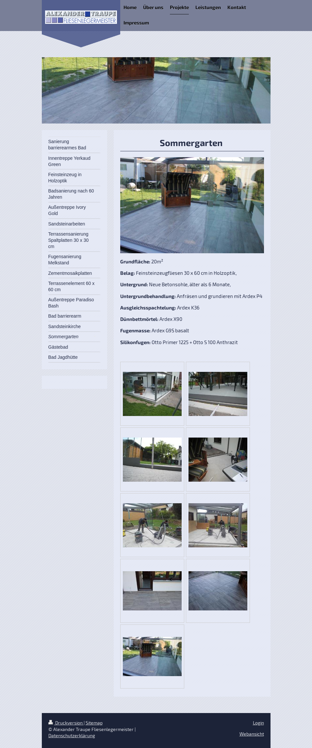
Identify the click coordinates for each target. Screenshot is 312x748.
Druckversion (66, 722)
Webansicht (251, 734)
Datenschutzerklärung (71, 735)
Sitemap (94, 722)
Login (258, 722)
